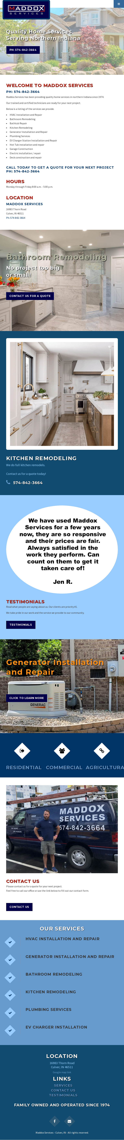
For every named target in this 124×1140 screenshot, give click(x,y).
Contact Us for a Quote (30, 296)
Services (63, 1085)
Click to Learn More (26, 698)
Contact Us (19, 906)
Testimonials (21, 624)
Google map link (62, 1072)
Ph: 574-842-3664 (23, 49)
